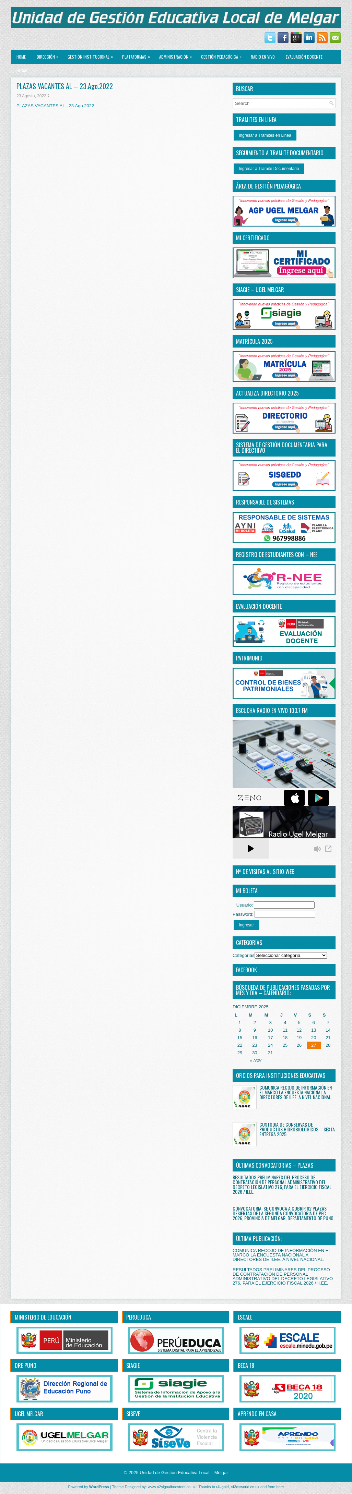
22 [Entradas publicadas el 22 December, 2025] (239, 1045)
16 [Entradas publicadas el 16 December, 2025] (254, 1037)
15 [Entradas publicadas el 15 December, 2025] (239, 1037)
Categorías (244, 955)
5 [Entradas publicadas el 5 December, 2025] (299, 1022)
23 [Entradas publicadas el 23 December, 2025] (254, 1045)
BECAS (21, 70)
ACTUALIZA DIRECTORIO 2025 (267, 393)
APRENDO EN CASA (257, 1414)
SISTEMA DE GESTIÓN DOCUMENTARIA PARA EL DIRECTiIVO (281, 447)
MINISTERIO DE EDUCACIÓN (43, 1317)
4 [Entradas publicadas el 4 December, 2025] (285, 1022)
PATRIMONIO (249, 658)
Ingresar (246, 925)
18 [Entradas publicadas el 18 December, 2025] (285, 1037)
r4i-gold (222, 1487)
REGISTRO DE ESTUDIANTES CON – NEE (276, 554)
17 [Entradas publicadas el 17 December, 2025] (270, 1037)
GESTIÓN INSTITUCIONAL (92, 55)
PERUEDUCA (138, 1317)
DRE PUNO (25, 1365)
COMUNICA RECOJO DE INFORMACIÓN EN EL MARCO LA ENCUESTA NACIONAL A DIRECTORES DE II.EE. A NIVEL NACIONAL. (295, 1092)
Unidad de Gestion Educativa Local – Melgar (184, 1472)
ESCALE (245, 1317)
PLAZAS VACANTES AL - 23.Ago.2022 (55, 105)
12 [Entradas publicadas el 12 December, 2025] (299, 1030)
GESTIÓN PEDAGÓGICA (223, 55)
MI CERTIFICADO (253, 238)
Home (21, 57)
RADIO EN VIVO (263, 57)
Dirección (49, 55)
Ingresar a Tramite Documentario (269, 168)
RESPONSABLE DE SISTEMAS (265, 502)
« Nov (255, 1060)
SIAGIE (133, 1365)
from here (276, 1487)
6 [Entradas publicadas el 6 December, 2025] (314, 1022)
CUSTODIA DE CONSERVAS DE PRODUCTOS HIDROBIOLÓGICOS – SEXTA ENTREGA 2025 (297, 1129)
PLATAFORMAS (137, 55)
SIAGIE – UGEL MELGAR (260, 290)
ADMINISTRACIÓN (177, 55)
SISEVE (133, 1414)
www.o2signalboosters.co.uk (172, 1487)
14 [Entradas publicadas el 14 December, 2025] (328, 1030)
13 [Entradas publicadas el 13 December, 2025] (313, 1030)
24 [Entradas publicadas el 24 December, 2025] (270, 1045)
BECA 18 (246, 1365)
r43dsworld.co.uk (245, 1487)
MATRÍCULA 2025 (254, 341)
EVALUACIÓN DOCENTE (304, 57)
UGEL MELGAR (29, 1414)
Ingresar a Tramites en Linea (265, 135)
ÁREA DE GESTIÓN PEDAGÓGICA (268, 186)
